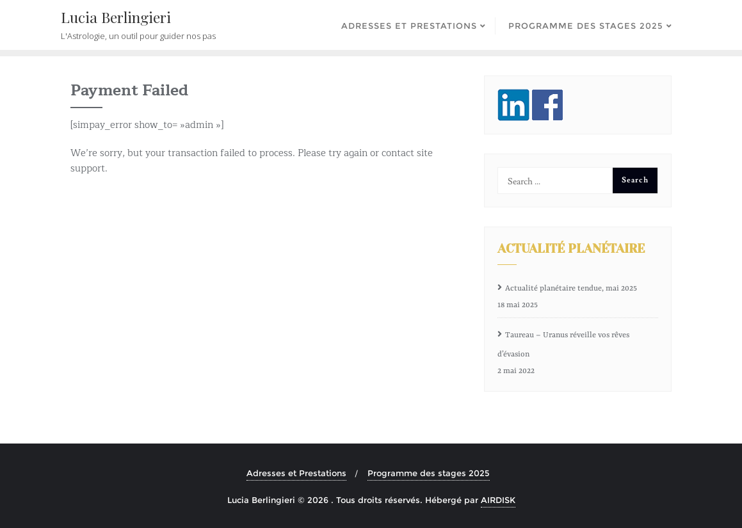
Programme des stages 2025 (428, 473)
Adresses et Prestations (296, 473)
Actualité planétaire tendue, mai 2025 (571, 288)
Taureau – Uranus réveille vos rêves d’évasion (563, 345)
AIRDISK (498, 500)
